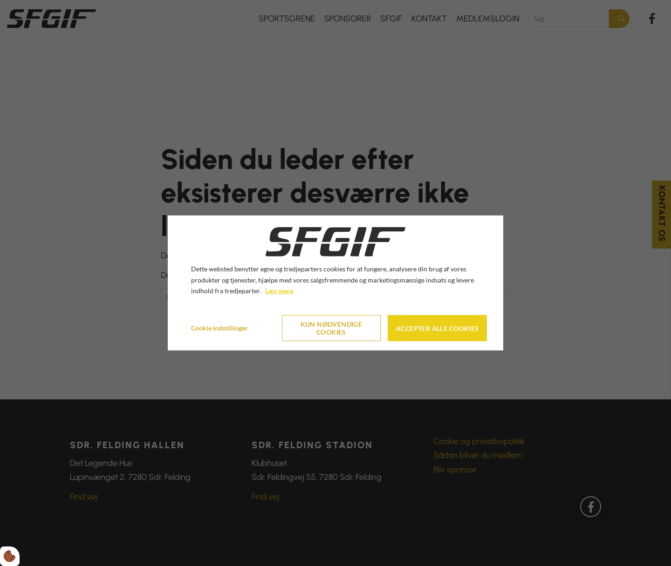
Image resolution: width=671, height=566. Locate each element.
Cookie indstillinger (219, 328)
